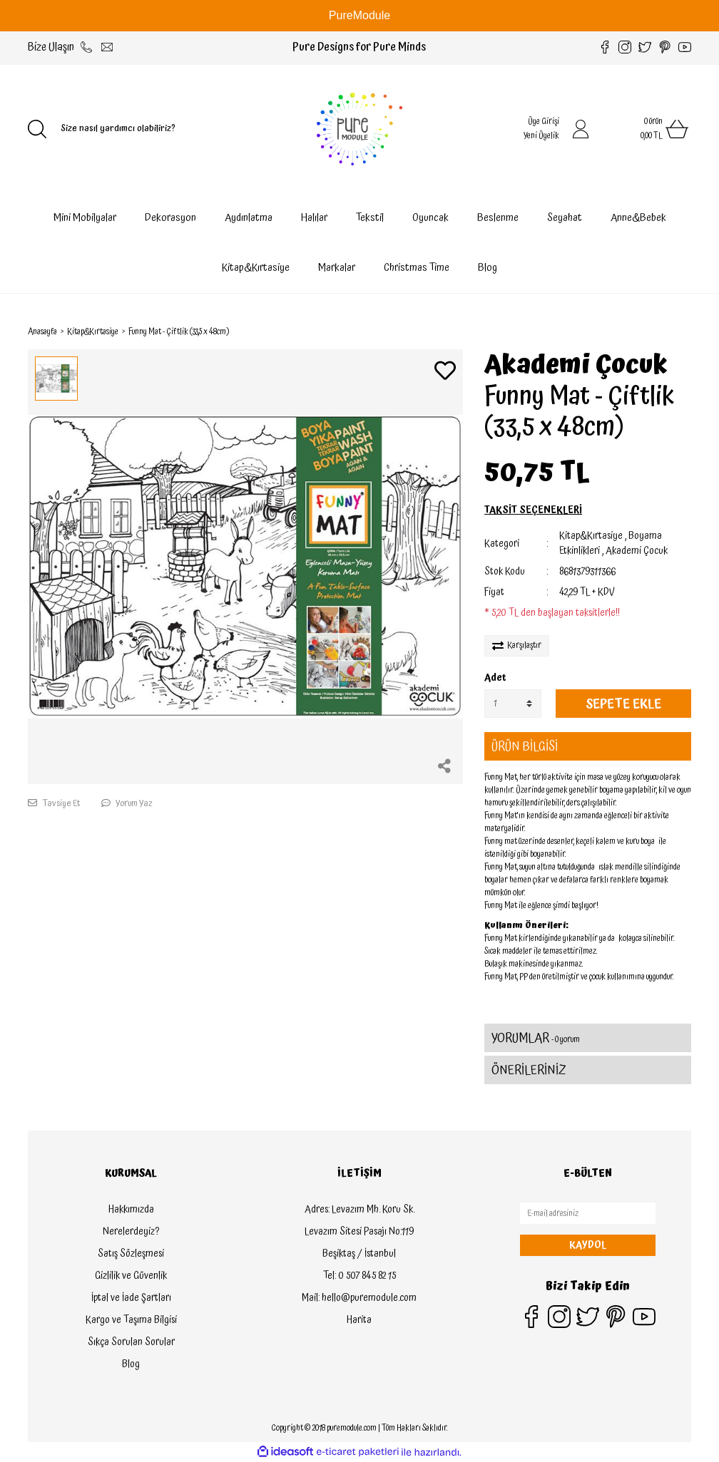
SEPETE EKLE (623, 704)
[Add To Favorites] (445, 372)
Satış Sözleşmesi (131, 1254)
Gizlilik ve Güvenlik (131, 1276)
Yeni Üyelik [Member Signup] (541, 136)
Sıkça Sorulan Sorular (131, 1342)
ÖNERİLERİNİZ (528, 1070)
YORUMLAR (535, 1038)
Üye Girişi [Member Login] (543, 121)
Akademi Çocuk (576, 365)
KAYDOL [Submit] (587, 1245)
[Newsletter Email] (588, 1213)
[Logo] (359, 129)
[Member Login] (580, 129)
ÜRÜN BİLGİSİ (524, 746)
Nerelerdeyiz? (131, 1232)
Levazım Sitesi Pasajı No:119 (359, 1232)
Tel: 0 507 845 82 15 (359, 1276)
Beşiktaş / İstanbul (359, 1254)
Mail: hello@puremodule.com (359, 1298)
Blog (487, 268)
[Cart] (648, 129)
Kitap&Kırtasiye (591, 536)
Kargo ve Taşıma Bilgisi (131, 1320)
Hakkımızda (131, 1210)
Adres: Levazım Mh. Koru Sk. (359, 1210)
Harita (359, 1320)
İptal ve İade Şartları (131, 1298)
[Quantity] (512, 703)
